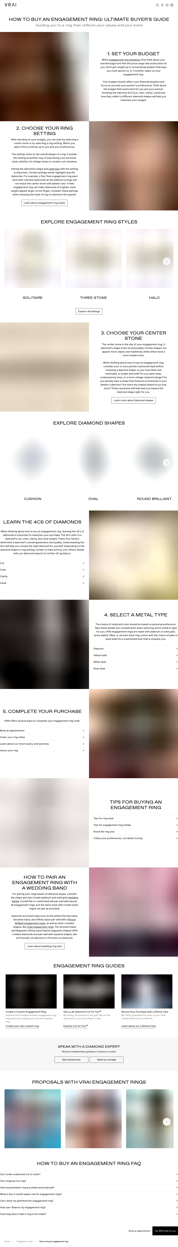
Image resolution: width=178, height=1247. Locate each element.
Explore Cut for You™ (75, 1026)
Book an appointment (139, 1230)
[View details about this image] (44, 76)
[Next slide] (167, 262)
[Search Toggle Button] (157, 5)
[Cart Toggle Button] (172, 5)
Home (7, 1241)
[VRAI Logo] (10, 4)
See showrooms (71, 1059)
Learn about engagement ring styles (44, 203)
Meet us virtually (106, 1059)
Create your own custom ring (22, 1026)
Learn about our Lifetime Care (138, 1026)
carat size (54, 169)
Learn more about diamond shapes (133, 400)
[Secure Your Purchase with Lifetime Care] (147, 992)
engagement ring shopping (124, 59)
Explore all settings (89, 311)
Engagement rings (25, 1241)
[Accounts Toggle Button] (162, 5)
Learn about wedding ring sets (44, 946)
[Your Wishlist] (167, 5)
